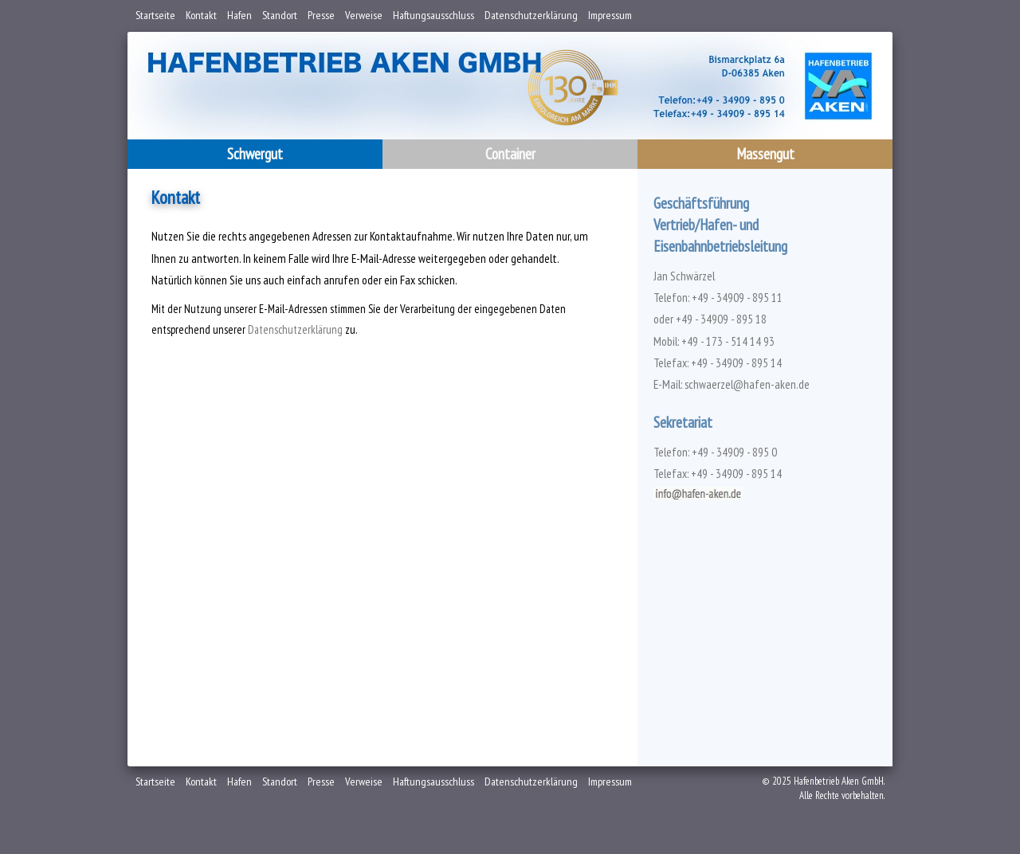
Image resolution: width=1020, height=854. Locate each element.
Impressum (610, 15)
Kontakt (201, 15)
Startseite (155, 15)
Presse (321, 15)
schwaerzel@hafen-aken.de (747, 384)
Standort (279, 15)
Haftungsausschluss (433, 15)
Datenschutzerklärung (531, 15)
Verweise (363, 15)
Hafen (239, 15)
